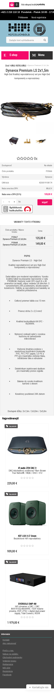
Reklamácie (8, 664)
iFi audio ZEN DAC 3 (27, 468)
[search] (44, 40)
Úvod (7, 65)
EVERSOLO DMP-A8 (27, 604)
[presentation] (3, 107)
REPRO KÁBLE (21, 65)
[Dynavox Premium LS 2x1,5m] (27, 107)
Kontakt (6, 640)
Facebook (7, 675)
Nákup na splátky (11, 654)
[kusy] (9, 201)
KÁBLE (13, 65)
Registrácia (8, 671)
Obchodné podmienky (12, 657)
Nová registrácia (38, 17)
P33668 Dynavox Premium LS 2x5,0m (14, 244)
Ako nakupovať (9, 643)
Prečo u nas (8, 651)
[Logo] (27, 29)
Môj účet (6, 668)
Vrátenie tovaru (9, 661)
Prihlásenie (23, 17)
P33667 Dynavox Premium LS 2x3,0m (14, 238)
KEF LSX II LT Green (27, 536)
